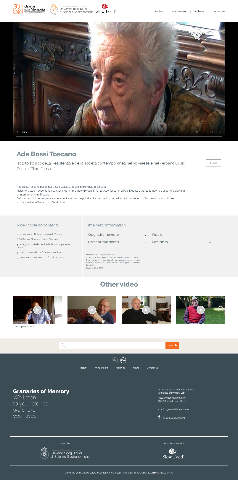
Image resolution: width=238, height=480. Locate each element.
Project (159, 11)
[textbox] (67, 345)
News (136, 367)
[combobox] (112, 345)
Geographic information (104, 234)
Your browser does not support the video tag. (119, 81)
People (157, 234)
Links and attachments (103, 242)
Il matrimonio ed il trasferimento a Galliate (40, 252)
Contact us (219, 11)
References (160, 242)
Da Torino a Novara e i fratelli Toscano (38, 239)
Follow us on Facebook (173, 418)
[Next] (220, 308)
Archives (199, 11)
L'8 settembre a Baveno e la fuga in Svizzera (41, 257)
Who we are (179, 11)
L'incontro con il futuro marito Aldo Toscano (41, 234)
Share (213, 163)
